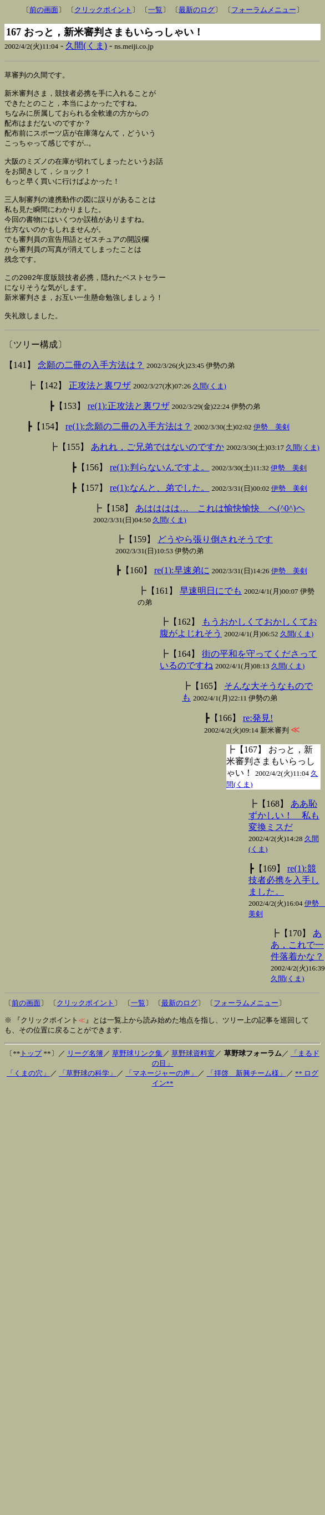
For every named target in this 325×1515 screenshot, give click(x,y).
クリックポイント (103, 10)
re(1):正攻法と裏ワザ (129, 425)
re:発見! (258, 738)
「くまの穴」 (28, 1093)
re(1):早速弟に (182, 590)
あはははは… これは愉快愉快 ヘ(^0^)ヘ (220, 528)
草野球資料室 (193, 1073)
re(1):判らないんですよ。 (160, 487)
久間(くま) (86, 45)
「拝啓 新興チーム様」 (246, 1093)
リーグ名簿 (85, 1073)
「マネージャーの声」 (161, 1093)
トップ (31, 1073)
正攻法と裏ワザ (100, 405)
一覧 (155, 10)
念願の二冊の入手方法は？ (91, 385)
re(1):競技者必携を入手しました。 (283, 900)
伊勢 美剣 (271, 447)
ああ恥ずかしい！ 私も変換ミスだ (283, 835)
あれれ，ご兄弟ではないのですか (157, 466)
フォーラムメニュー (263, 10)
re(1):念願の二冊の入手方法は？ (128, 446)
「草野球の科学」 (87, 1093)
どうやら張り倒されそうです (215, 559)
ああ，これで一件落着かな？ (297, 964)
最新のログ (197, 10)
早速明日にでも (211, 610)
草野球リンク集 (137, 1073)
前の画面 (43, 10)
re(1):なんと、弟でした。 (160, 507)
